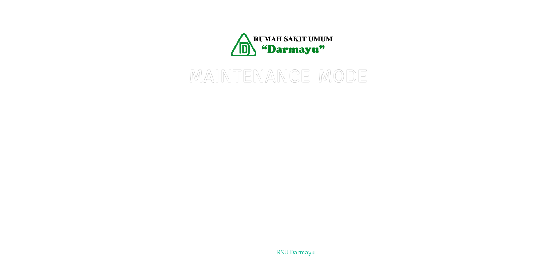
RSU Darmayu (296, 252)
